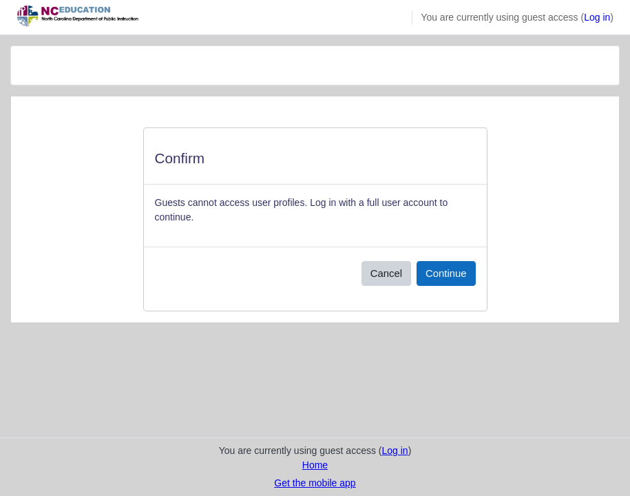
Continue (446, 273)
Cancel (386, 273)
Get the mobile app (314, 482)
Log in (597, 17)
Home (315, 465)
